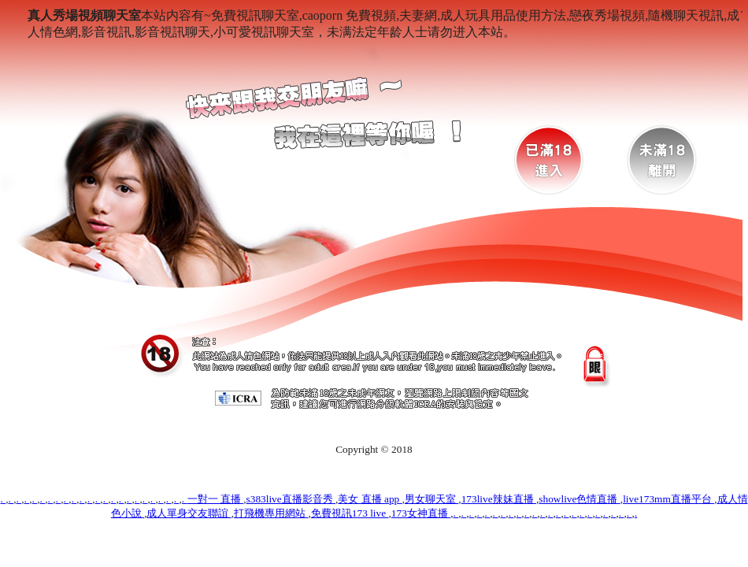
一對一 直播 (215, 499)
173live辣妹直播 (498, 499)
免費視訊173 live (350, 513)
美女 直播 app (370, 499)
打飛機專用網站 (271, 513)
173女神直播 (420, 513)
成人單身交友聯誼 (188, 513)
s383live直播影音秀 (291, 499)
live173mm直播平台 (668, 499)
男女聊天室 (431, 499)
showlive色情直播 (579, 499)
